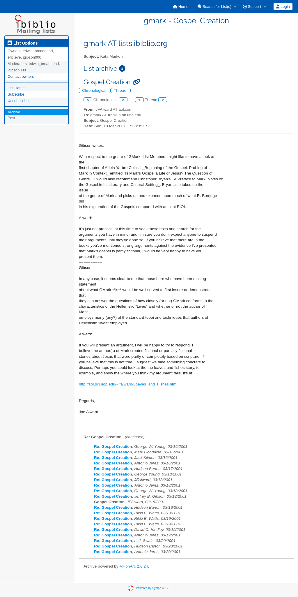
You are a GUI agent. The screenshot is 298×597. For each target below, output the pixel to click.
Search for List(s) (214, 6)
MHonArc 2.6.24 (133, 566)
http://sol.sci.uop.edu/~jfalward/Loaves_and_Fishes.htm (127, 384)
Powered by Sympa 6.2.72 (153, 588)
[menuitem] (180, 6)
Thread (120, 90)
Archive (14, 112)
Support (252, 6)
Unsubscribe (18, 100)
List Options (23, 43)
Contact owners (21, 76)
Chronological (94, 90)
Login (283, 6)
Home (180, 6)
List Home (16, 88)
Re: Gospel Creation (113, 446)
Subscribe (16, 94)
